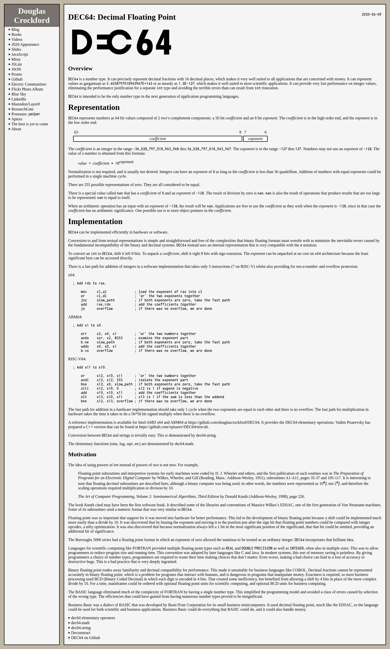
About (16, 129)
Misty (16, 59)
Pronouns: (25, 114)
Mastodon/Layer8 (25, 104)
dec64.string (206, 435)
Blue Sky (18, 94)
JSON (16, 69)
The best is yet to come (29, 124)
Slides (16, 49)
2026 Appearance (25, 44)
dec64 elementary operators (93, 618)
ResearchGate (22, 109)
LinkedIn (18, 99)
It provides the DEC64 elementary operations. (298, 422)
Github (16, 79)
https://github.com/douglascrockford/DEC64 (223, 422)
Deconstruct (80, 633)
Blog (15, 29)
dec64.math (184, 444)
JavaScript (19, 54)
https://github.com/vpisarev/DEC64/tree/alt (173, 427)
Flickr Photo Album (27, 89)
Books (16, 34)
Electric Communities (28, 84)
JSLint (16, 64)
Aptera (16, 119)
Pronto (16, 74)
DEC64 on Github (85, 638)
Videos (16, 39)
